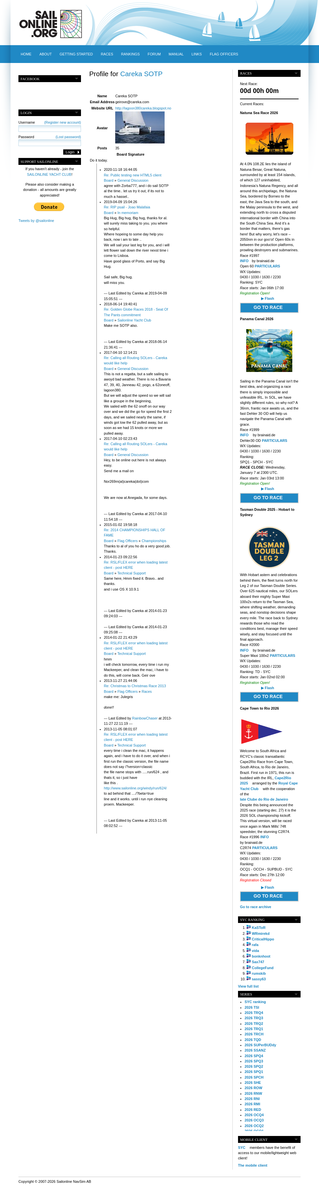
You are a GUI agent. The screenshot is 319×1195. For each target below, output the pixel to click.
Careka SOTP (141, 73)
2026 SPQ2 (254, 1066)
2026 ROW (253, 1088)
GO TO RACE (267, 307)
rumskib (259, 973)
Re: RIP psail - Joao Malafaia (127, 207)
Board (109, 180)
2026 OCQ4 (254, 1115)
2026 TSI (252, 1007)
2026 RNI (252, 1099)
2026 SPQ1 (254, 1072)
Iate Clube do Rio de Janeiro (264, 799)
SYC (241, 1147)
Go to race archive (255, 907)
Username (49, 122)
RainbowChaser (144, 718)
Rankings (130, 54)
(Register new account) (62, 122)
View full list (248, 986)
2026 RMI (252, 1104)
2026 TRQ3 (254, 1018)
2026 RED (253, 1110)
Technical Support (131, 573)
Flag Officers (128, 541)
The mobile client (252, 1165)
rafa (255, 945)
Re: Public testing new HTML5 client (133, 175)
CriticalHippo (263, 939)
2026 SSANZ (255, 1050)
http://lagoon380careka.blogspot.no (143, 108)
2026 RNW (253, 1093)
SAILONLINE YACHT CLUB (49, 174)
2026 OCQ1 (254, 1131)
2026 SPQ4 (254, 1056)
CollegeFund (263, 968)
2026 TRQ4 (254, 1013)
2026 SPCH (254, 1077)
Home (26, 54)
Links (197, 54)
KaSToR (259, 928)
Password (49, 136)
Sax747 (258, 962)
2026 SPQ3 (254, 1061)
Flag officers (224, 54)
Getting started (76, 54)
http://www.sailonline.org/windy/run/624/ (135, 788)
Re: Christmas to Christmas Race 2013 (135, 686)
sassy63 (259, 979)
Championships (154, 541)
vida (255, 951)
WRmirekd (261, 933)
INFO (244, 261)
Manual (176, 54)
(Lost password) (68, 137)
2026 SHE (253, 1083)
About (46, 54)
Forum (154, 54)
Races (107, 54)
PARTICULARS (267, 266)
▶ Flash (267, 298)
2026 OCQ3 (254, 1120)
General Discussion (133, 180)
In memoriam (128, 213)
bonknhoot (261, 956)
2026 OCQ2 (254, 1126)
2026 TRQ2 (254, 1024)
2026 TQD (253, 1040)
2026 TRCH (254, 1034)
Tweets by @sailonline (36, 221)
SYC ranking (255, 1002)
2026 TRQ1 (254, 1029)
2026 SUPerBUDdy (260, 1045)
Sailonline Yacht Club (134, 320)
